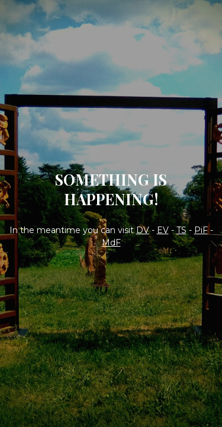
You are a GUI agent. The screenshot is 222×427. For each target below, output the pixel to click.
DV (142, 230)
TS (181, 230)
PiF (201, 230)
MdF (111, 242)
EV (163, 230)
